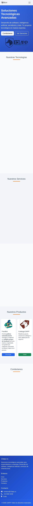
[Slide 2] (18, 357)
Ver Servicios (22, 33)
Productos (4, 481)
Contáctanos (7, 33)
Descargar (8, 354)
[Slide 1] (15, 357)
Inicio (2, 477)
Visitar (24, 354)
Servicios (4, 479)
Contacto (4, 483)
